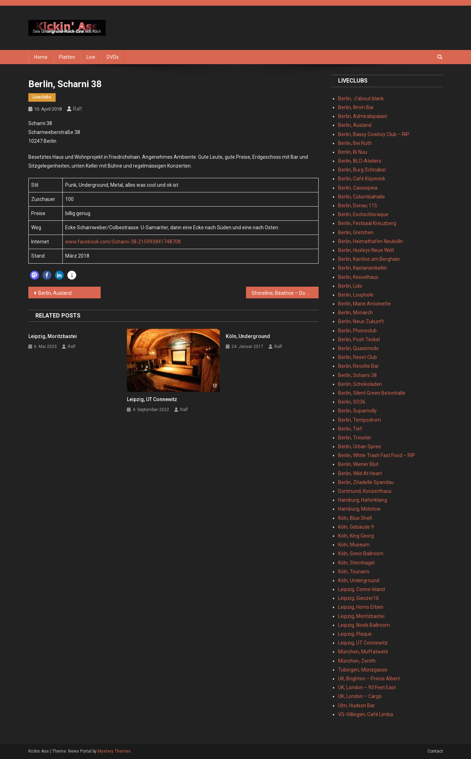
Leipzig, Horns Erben (360, 607)
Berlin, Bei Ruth (355, 143)
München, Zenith (357, 661)
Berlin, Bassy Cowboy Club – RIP (373, 134)
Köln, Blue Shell (355, 518)
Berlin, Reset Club (357, 357)
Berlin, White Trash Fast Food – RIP (376, 455)
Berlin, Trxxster (354, 437)
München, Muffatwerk (363, 651)
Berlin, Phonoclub (357, 330)
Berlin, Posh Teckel (359, 339)
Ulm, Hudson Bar (356, 705)
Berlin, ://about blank (361, 98)
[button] (34, 275)
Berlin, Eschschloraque (363, 214)
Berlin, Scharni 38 (357, 375)
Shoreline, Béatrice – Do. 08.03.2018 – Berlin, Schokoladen (285, 293)
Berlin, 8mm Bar (356, 107)
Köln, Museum (354, 544)
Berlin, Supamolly (357, 411)
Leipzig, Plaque (355, 634)
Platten (67, 57)
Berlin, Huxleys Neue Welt (366, 250)
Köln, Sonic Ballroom (360, 553)
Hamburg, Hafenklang (362, 500)
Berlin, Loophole (356, 295)
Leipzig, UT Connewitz (152, 399)
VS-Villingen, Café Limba (365, 714)
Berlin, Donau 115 (357, 205)
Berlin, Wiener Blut (358, 464)
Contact (435, 751)
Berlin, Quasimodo (358, 348)
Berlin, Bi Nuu (352, 152)
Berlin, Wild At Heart (360, 473)
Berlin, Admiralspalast (362, 116)
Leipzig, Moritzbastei (52, 336)
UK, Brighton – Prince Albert (369, 678)
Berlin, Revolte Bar (358, 366)
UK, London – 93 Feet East (367, 687)
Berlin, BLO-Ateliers (359, 161)
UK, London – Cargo (360, 696)
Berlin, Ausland (55, 293)
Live (90, 57)
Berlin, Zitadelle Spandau (366, 482)
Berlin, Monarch (355, 312)
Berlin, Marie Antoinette (364, 304)
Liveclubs (42, 97)
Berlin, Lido (350, 286)
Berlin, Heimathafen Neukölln (370, 241)
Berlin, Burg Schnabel (362, 170)
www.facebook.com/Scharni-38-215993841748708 (123, 241)
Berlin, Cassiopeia (357, 188)
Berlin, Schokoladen (360, 384)
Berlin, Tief (350, 429)
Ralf (77, 109)
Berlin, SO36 (351, 402)
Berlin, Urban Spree (359, 446)
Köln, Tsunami (353, 571)
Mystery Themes (114, 751)
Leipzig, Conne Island (361, 589)
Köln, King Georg (356, 536)
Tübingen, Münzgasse (362, 670)
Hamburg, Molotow (359, 509)
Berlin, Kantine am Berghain (369, 259)
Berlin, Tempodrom (359, 420)
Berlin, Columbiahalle (361, 196)
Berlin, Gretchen (356, 232)
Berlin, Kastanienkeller (362, 268)
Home (40, 57)
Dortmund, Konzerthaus (365, 491)
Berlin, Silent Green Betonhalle (371, 393)
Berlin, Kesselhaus (358, 277)
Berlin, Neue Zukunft (361, 321)
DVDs (113, 57)
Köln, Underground (248, 336)
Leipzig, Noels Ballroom (364, 625)
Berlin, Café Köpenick (361, 178)
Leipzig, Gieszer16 (358, 598)
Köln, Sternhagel (356, 563)
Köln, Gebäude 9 (356, 527)
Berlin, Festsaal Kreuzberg (367, 223)
